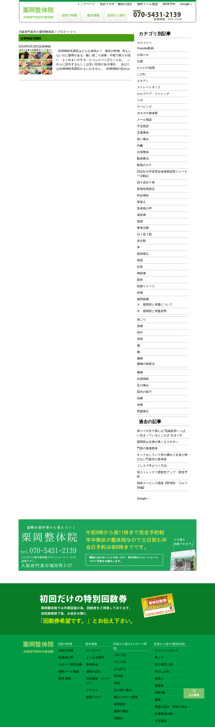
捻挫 (140, 221)
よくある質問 (95, 657)
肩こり (141, 319)
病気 (140, 260)
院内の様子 (144, 391)
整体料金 (92, 664)
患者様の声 (144, 208)
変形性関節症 (146, 188)
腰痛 (140, 358)
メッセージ (93, 650)
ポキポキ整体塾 (147, 113)
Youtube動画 (145, 48)
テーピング (144, 106)
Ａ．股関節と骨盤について (155, 304)
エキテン (143, 80)
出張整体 (143, 152)
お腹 (140, 61)
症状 (140, 266)
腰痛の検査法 (146, 363)
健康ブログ (93, 697)
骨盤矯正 (143, 411)
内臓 (140, 145)
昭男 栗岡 (64, 678)
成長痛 (141, 214)
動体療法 (143, 158)
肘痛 (140, 292)
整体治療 (143, 227)
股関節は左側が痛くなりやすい (157, 441)
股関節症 (120, 704)
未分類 (141, 240)
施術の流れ (93, 671)
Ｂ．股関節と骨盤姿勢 (152, 311)
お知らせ (143, 54)
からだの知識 (146, 67)
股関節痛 (143, 299)
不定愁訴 (143, 126)
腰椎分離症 (121, 711)
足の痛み (143, 385)
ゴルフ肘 (120, 654)
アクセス (92, 690)
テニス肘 (120, 661)
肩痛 (140, 326)
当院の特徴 (65, 650)
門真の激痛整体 (147, 448)
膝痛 (140, 372)
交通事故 (143, 132)
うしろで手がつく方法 (152, 465)
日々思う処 (144, 234)
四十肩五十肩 (146, 182)
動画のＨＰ (144, 165)
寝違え (141, 201)
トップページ (86, 4)
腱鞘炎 (159, 685)
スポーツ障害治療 (70, 664)
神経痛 (141, 273)
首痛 (140, 404)
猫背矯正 (143, 253)
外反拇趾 (143, 195)
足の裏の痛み (123, 690)
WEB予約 (169, 4)
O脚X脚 (160, 692)
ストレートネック (149, 87)
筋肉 (140, 279)
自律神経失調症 (30, 38)
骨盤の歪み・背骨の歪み (171, 706)
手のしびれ (162, 671)
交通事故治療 (164, 713)
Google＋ (186, 4)
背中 (140, 332)
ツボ (140, 100)
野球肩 (118, 676)
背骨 (140, 339)
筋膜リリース (146, 286)
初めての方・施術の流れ (116, 4)
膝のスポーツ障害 (126, 697)
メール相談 (144, 119)
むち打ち (120, 668)
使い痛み (143, 139)
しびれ (141, 74)
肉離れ (118, 718)
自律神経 (45, 46)
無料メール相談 (147, 4)
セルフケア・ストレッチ (153, 93)
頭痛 (140, 398)
